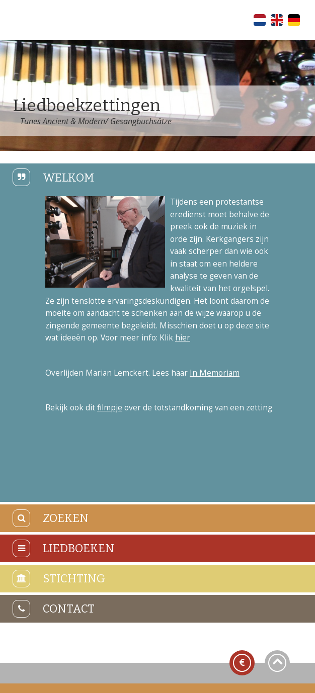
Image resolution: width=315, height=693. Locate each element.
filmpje (109, 407)
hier (182, 337)
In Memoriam (215, 373)
